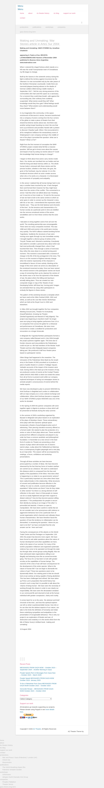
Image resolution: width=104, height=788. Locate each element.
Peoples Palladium (9, 782)
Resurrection (7, 762)
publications (37, 27)
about (30, 13)
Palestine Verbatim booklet (12, 770)
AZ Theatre (37, 729)
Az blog (56, 13)
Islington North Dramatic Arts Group (15, 777)
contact (22, 18)
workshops (49, 27)
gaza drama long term (28, 32)
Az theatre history (43, 13)
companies (62, 27)
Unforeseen (6, 774)
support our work (69, 13)
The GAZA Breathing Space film (14, 767)
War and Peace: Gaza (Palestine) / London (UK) (19, 757)
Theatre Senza (7, 784)
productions (24, 27)
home (22, 13)
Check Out (6, 760)
